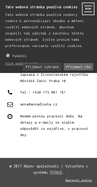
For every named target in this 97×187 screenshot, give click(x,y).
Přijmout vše (78, 67)
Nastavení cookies (78, 180)
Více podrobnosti (21, 63)
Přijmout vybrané (42, 67)
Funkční (19, 56)
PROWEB (56, 172)
